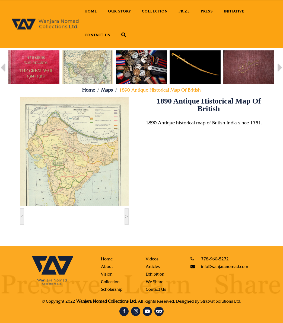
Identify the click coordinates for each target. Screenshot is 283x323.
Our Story (119, 12)
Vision (107, 275)
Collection (155, 12)
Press (207, 12)
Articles (153, 267)
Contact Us (97, 35)
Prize (184, 12)
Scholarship (111, 290)
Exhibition (155, 275)
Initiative (234, 12)
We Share (154, 282)
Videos (152, 259)
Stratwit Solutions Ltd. (221, 302)
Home (91, 12)
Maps (107, 90)
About (107, 267)
